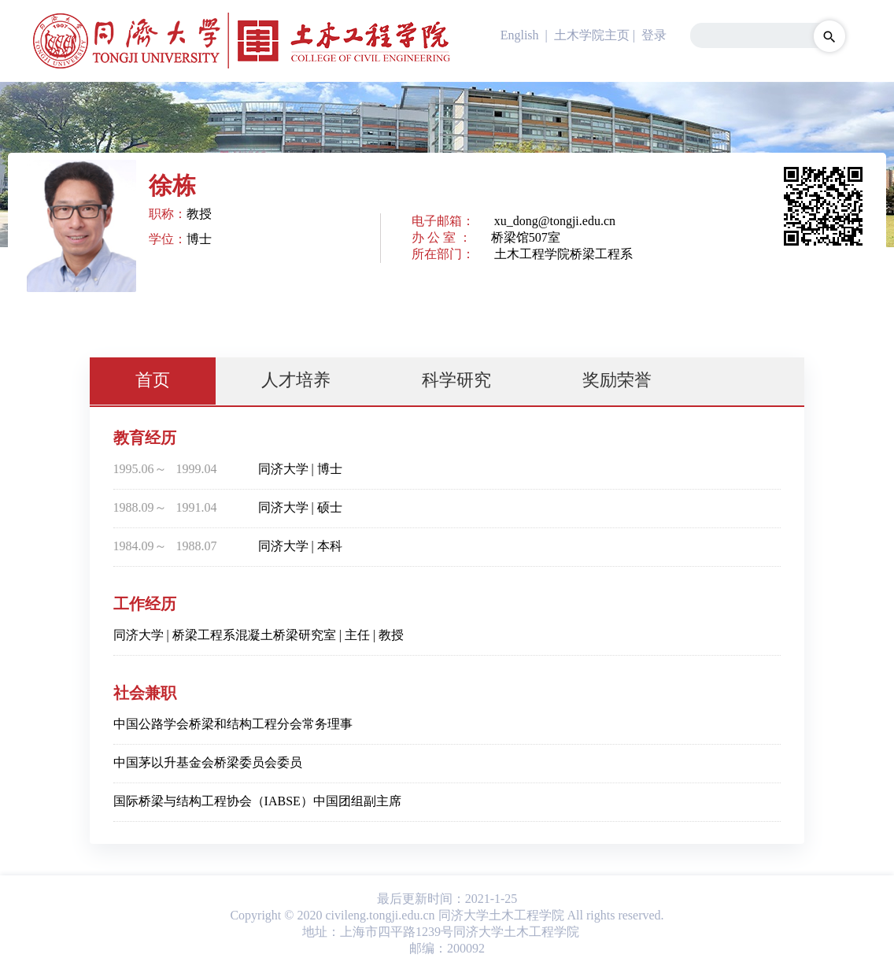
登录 (654, 35)
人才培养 (296, 380)
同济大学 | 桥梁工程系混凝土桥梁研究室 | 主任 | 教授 (259, 635)
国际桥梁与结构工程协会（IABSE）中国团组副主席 (257, 801)
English (520, 35)
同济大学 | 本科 (300, 546)
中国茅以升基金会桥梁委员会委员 (207, 762)
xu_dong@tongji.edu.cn (554, 221)
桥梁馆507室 (525, 237)
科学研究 (456, 380)
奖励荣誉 (617, 380)
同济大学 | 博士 (300, 468)
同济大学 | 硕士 (300, 507)
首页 (152, 380)
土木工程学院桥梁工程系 (563, 254)
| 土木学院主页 (586, 35)
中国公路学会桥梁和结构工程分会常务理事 (233, 724)
